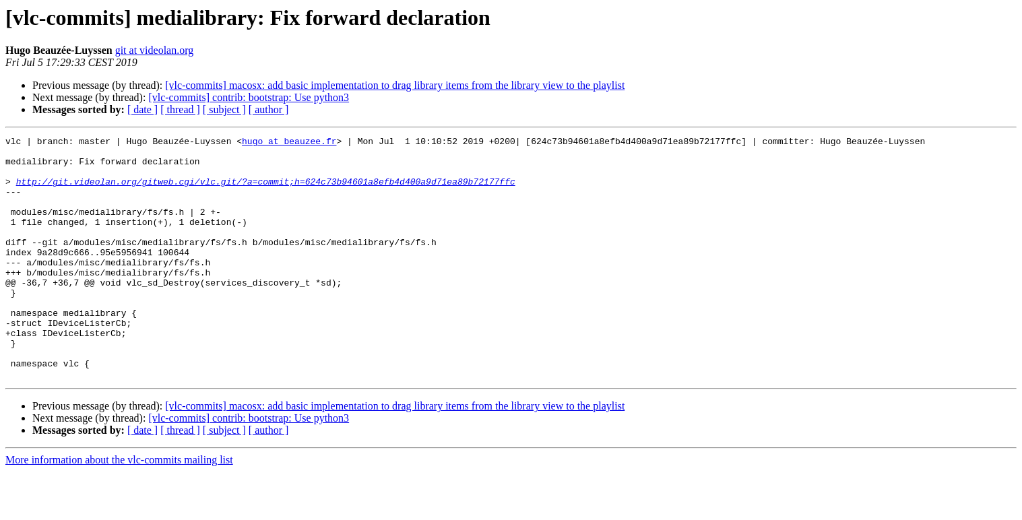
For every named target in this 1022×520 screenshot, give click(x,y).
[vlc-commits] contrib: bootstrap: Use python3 (248, 97)
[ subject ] (224, 109)
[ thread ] (180, 109)
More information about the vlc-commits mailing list (119, 508)
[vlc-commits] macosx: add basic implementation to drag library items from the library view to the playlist (395, 85)
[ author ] (269, 109)
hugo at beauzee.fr (289, 143)
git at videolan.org (154, 50)
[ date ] (142, 109)
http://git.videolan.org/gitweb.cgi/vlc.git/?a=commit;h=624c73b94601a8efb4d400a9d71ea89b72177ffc (265, 191)
